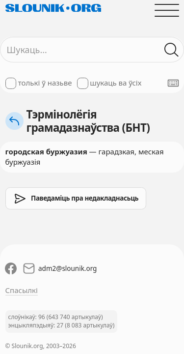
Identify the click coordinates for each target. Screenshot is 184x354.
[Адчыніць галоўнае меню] (166, 10)
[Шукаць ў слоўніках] (171, 49)
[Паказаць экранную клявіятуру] (173, 83)
